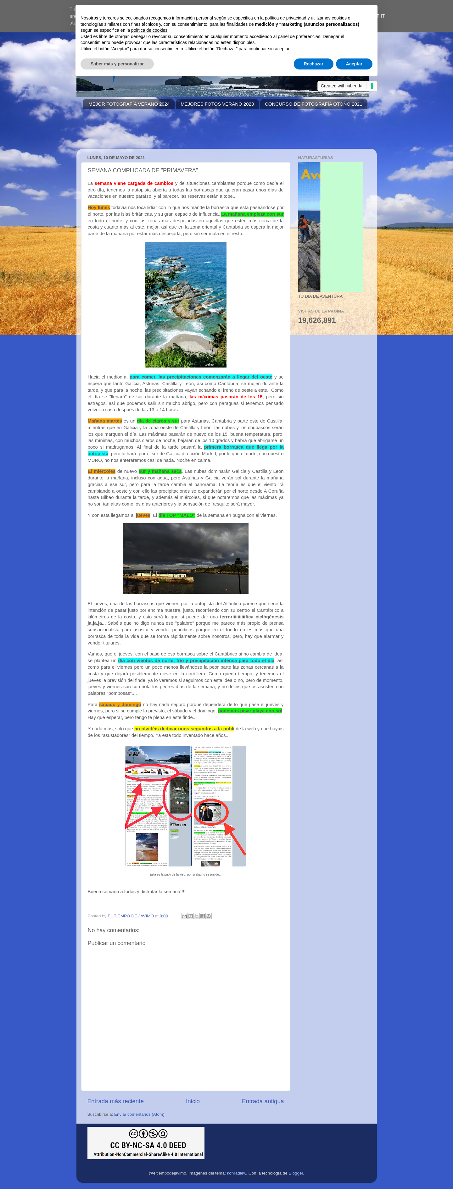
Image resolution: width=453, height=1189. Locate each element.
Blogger (295, 1173)
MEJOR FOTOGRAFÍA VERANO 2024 (129, 104)
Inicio (193, 1101)
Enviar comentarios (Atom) (139, 1114)
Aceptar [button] (354, 63)
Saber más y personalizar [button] (117, 63)
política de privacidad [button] (285, 17)
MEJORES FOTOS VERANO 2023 (217, 104)
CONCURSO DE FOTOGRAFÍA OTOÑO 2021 (313, 104)
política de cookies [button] (149, 30)
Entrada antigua (263, 1101)
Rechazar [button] (313, 63)
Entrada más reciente (115, 1101)
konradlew (236, 1173)
